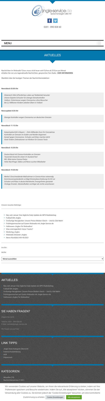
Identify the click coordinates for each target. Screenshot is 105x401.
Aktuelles (7, 377)
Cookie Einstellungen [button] (55, 397)
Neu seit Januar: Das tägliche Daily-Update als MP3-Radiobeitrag (31, 215)
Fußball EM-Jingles (13, 218)
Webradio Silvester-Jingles (16, 235)
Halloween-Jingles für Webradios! (19, 226)
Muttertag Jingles (13, 232)
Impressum (7, 357)
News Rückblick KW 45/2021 (17, 238)
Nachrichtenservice (10, 380)
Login (52, 34)
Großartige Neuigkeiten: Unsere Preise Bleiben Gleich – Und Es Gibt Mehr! (34, 221)
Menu (8, 43)
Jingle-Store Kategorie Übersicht (15, 349)
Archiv (3, 252)
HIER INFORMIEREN (65, 73)
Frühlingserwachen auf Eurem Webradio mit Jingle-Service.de (30, 223)
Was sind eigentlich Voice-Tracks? (19, 229)
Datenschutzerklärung (12, 352)
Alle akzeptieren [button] (74, 397)
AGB (5, 354)
